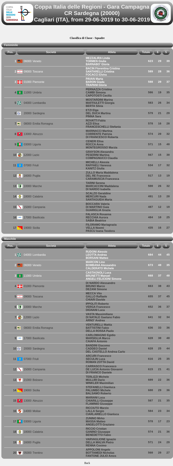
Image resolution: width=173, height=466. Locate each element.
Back (87, 463)
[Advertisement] (87, 31)
